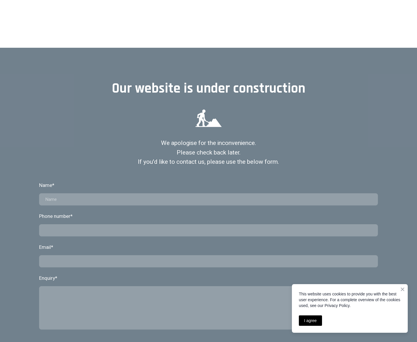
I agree (310, 320)
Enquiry (48, 278)
